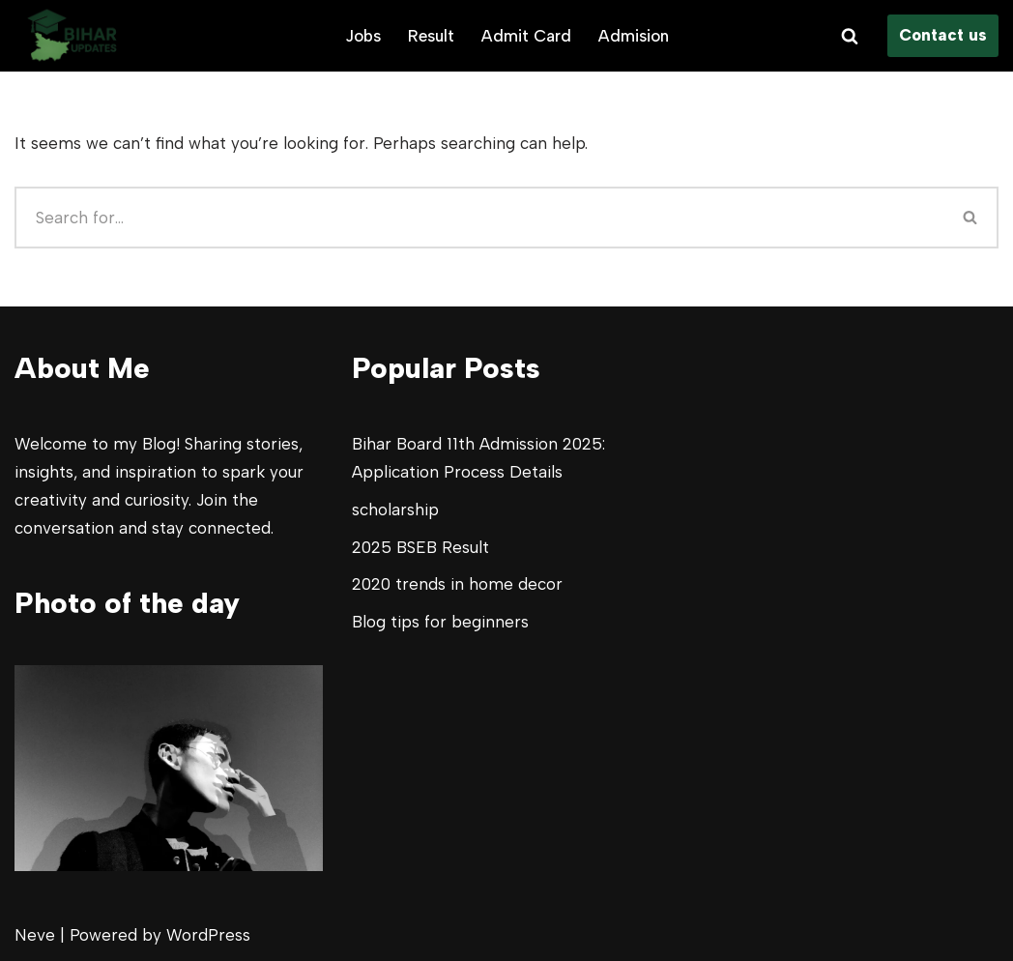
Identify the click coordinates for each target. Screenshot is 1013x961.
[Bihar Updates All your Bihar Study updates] (72, 36)
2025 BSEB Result (420, 547)
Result (431, 35)
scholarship (395, 509)
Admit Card (526, 35)
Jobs (363, 35)
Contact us (943, 34)
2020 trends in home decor (457, 584)
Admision (633, 35)
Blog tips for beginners (440, 621)
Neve (34, 935)
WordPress (208, 935)
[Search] (849, 35)
